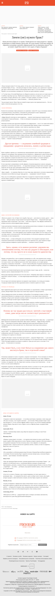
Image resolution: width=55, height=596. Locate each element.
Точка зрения (4, 33)
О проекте (9, 556)
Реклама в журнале (28, 556)
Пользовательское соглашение (26, 558)
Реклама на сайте (17, 556)
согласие (20, 537)
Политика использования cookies (43, 558)
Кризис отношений (33, 50)
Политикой (19, 540)
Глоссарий (45, 556)
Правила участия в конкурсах (10, 558)
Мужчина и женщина (22, 50)
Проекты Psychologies (31, 561)
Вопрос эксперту (38, 556)
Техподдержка (41, 561)
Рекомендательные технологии (16, 561)
